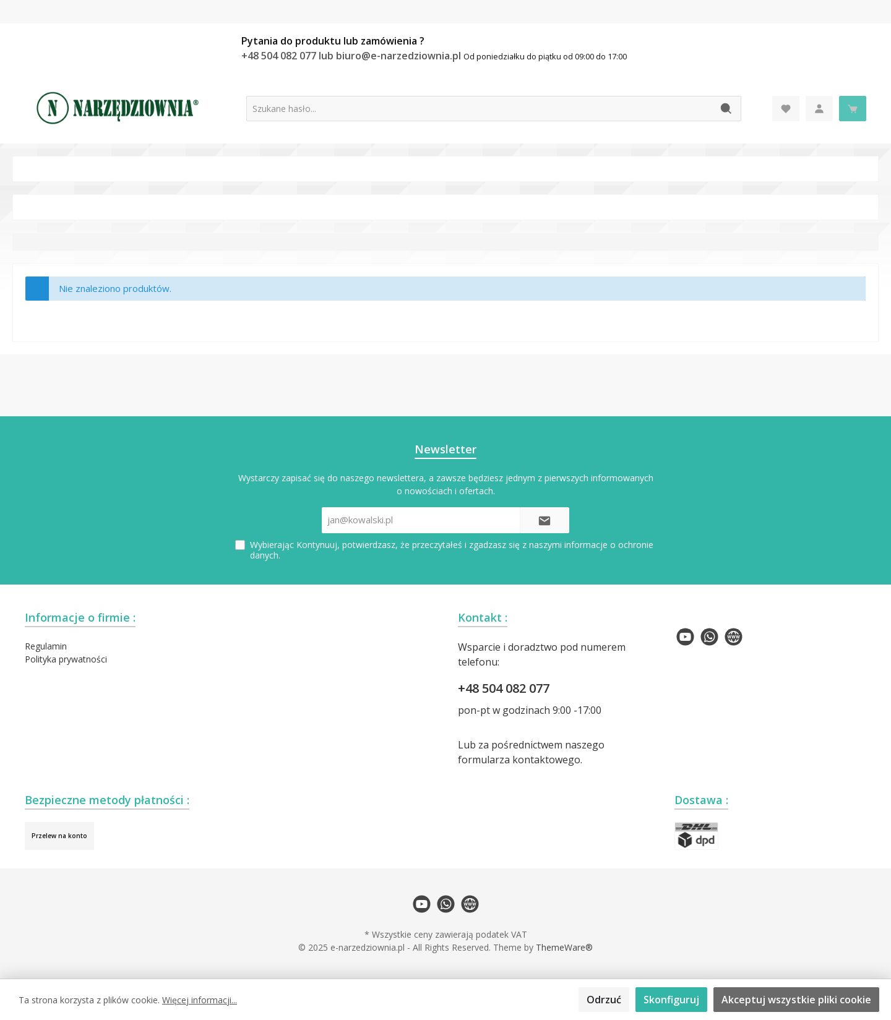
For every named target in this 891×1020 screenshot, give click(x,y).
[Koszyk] (852, 108)
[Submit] (544, 520)
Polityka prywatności (66, 659)
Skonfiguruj (671, 999)
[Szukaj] (726, 108)
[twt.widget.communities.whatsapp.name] (709, 637)
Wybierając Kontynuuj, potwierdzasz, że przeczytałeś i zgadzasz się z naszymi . (451, 550)
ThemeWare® (564, 947)
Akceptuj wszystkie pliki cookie (796, 999)
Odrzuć (604, 999)
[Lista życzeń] (785, 108)
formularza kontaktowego (519, 759)
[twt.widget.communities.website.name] (733, 637)
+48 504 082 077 (503, 688)
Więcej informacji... (199, 1000)
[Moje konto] (819, 108)
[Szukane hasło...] (479, 108)
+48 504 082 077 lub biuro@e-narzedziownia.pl (352, 55)
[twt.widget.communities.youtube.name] (685, 637)
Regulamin (46, 646)
